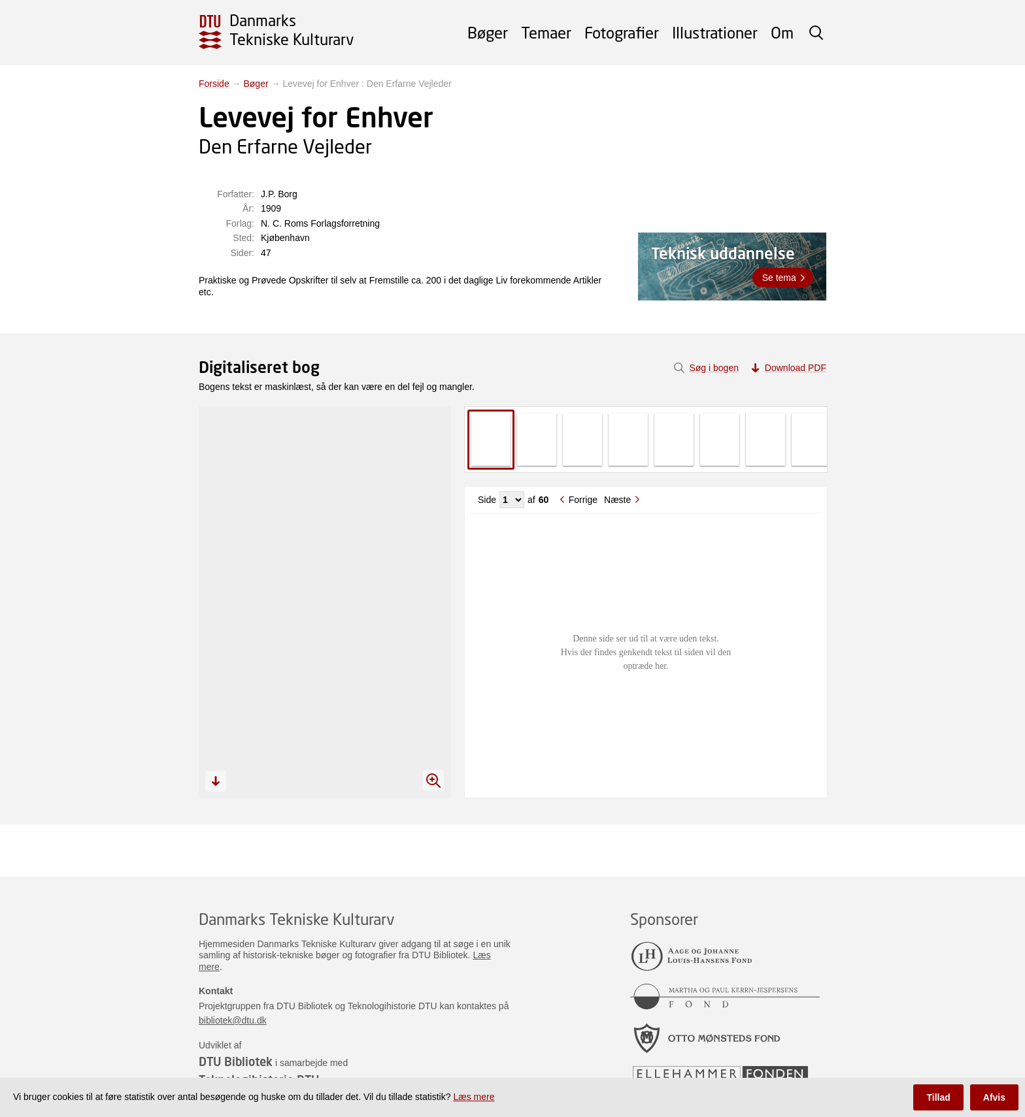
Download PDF (795, 368)
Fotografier (621, 32)
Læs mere (473, 1097)
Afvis (994, 1097)
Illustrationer (715, 32)
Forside (214, 83)
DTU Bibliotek (236, 1061)
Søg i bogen (714, 368)
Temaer (546, 32)
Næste (617, 499)
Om (782, 32)
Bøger (487, 32)
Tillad (938, 1097)
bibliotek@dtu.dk (233, 1020)
